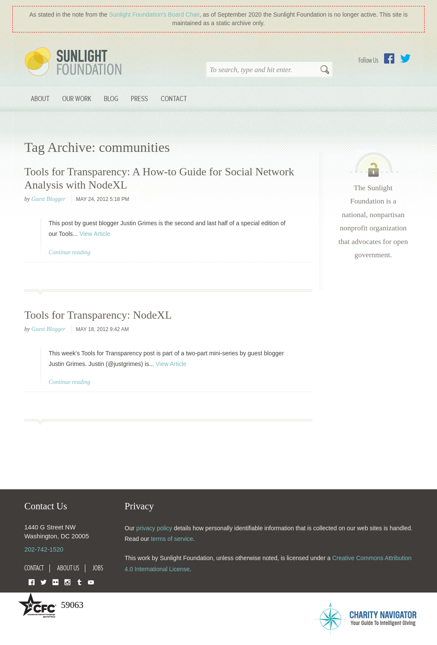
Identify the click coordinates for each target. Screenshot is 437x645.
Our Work (76, 98)
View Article (94, 233)
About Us (68, 567)
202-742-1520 (43, 549)
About (40, 98)
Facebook (389, 58)
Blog (111, 98)
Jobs (98, 567)
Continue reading (69, 252)
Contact (174, 98)
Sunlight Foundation (74, 62)
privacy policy (154, 528)
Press (139, 98)
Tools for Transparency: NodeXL (98, 315)
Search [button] (324, 70)
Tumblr (79, 581)
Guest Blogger (48, 199)
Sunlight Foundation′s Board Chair (154, 14)
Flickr (55, 581)
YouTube (91, 581)
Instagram (67, 581)
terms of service (172, 538)
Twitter (405, 58)
